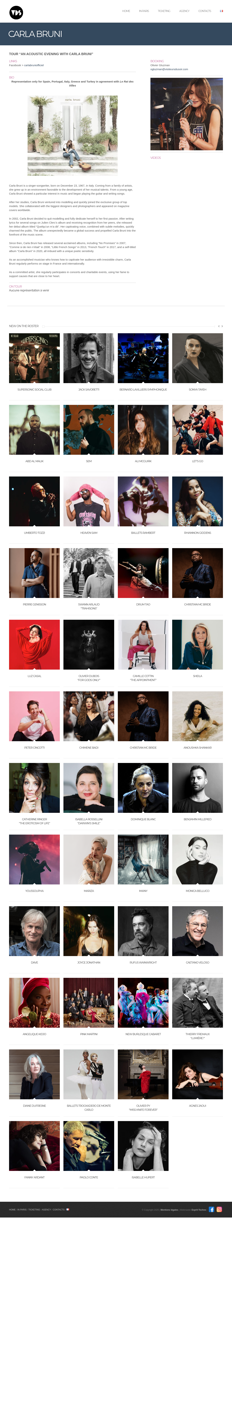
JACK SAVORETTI (88, 389)
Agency (184, 11)
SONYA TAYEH (197, 389)
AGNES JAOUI (197, 1105)
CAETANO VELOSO (197, 962)
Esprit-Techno (206, 1210)
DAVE (34, 962)
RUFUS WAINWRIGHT (143, 962)
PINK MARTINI (89, 1034)
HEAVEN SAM (88, 533)
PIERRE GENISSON (34, 604)
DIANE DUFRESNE (34, 1105)
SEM (89, 461)
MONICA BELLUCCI (197, 891)
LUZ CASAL (34, 676)
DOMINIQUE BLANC (143, 819)
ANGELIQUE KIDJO (34, 1034)
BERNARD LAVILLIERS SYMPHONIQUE (143, 389)
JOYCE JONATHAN (88, 962)
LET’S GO (197, 461)
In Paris (144, 11)
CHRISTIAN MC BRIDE (197, 604)
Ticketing (164, 11)
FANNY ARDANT (34, 1177)
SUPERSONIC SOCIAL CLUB (34, 389)
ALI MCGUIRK (143, 461)
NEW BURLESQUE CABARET (143, 1034)
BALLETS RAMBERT (143, 533)
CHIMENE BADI (88, 747)
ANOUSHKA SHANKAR (198, 747)
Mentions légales (177, 1210)
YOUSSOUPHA (34, 891)
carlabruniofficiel (34, 65)
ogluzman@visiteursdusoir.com (169, 69)
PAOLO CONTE (89, 1177)
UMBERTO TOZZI (34, 533)
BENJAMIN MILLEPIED (198, 819)
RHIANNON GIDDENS (197, 533)
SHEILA (197, 676)
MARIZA (89, 891)
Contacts (204, 11)
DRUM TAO (143, 604)
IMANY (143, 891)
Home (126, 11)
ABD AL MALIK (34, 461)
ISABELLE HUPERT (143, 1177)
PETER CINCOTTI (34, 747)
